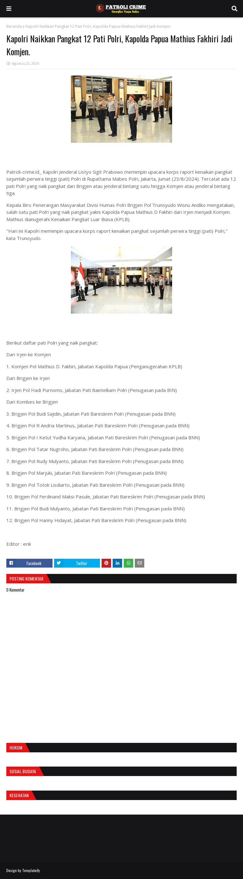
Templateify (31, 870)
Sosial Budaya (22, 771)
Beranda (14, 26)
